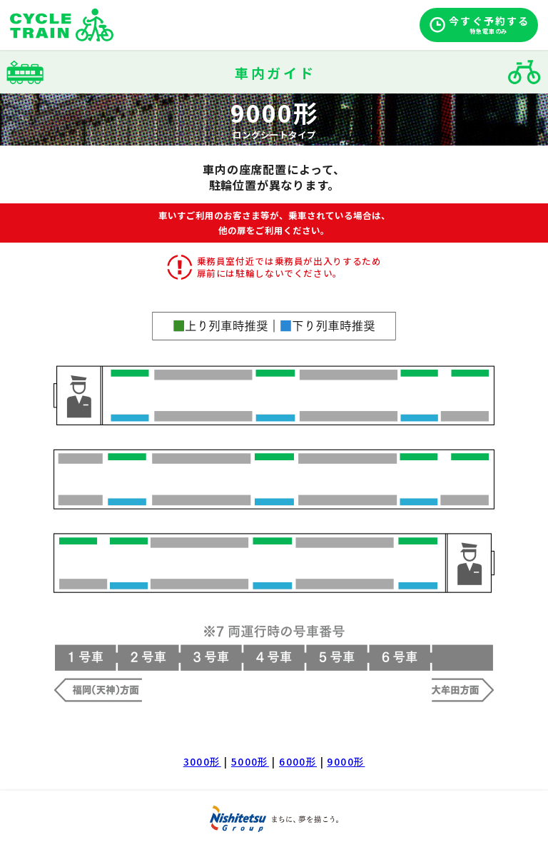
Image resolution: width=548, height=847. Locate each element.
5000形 (250, 761)
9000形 (346, 761)
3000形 (202, 761)
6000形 (298, 761)
